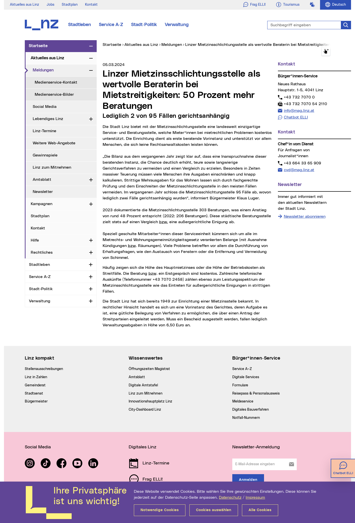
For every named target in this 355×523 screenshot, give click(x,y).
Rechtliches (42, 252)
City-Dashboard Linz (145, 409)
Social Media (45, 107)
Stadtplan (70, 4)
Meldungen (60, 70)
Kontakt (91, 4)
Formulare (240, 385)
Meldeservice (242, 401)
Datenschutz (230, 497)
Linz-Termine (44, 131)
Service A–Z (242, 369)
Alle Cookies (260, 510)
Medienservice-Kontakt (56, 82)
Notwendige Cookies (160, 510)
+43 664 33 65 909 (302, 163)
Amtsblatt (42, 180)
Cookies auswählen (213, 510)
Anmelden (248, 480)
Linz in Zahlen (36, 377)
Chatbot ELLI (296, 117)
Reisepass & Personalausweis (256, 393)
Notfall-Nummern (246, 418)
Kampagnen (41, 204)
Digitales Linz (142, 447)
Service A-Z (111, 25)
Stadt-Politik (144, 25)
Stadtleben (79, 25)
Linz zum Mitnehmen (52, 167)
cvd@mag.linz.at (299, 170)
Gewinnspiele (45, 155)
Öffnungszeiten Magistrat (149, 369)
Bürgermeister (36, 401)
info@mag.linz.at (299, 110)
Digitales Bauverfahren (250, 409)
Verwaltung (177, 25)
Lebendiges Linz (48, 119)
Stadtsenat (34, 393)
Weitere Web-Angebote (54, 143)
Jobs (50, 4)
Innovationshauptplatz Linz (150, 401)
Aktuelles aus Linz (24, 4)
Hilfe (35, 240)
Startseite (38, 46)
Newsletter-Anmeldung (256, 447)
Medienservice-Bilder (54, 94)
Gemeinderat (35, 385)
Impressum (255, 497)
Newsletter (43, 192)
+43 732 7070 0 (299, 97)
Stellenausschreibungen (44, 369)
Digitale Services (245, 377)
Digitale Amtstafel (143, 385)
